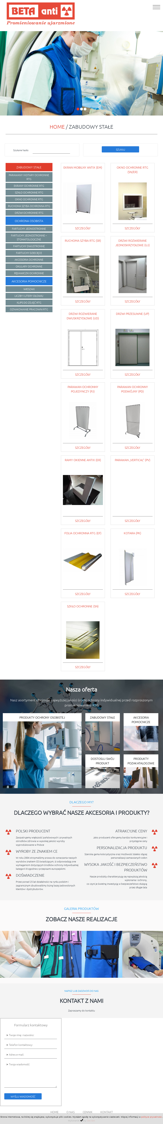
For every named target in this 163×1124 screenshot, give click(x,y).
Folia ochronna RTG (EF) (82, 533)
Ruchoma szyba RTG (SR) (83, 240)
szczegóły (83, 228)
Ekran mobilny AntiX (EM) (82, 167)
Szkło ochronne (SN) (83, 606)
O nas (70, 1112)
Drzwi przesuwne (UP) (132, 313)
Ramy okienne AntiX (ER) (83, 460)
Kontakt (106, 1112)
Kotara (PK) (132, 533)
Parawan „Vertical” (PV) (132, 460)
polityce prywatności (151, 1116)
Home (57, 127)
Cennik (87, 1112)
